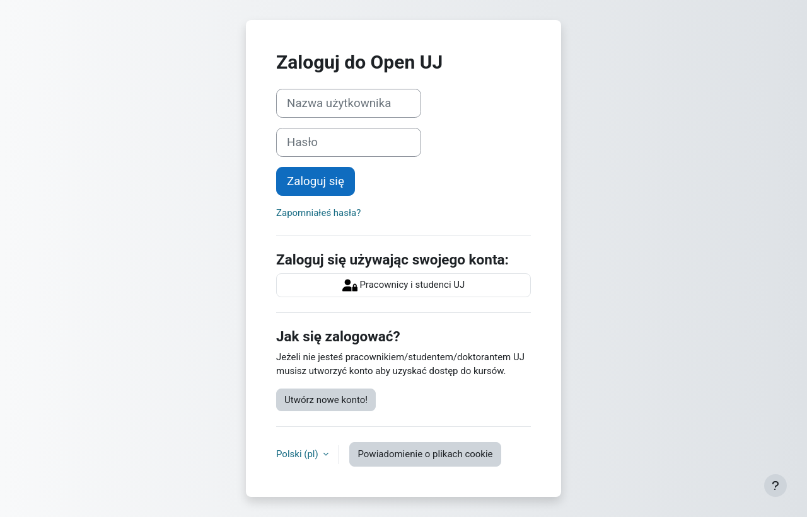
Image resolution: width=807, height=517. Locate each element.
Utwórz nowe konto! (326, 400)
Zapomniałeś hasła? (318, 213)
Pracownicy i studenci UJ (403, 285)
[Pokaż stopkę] (775, 485)
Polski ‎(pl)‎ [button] (298, 454)
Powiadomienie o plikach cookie (424, 454)
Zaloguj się (315, 181)
